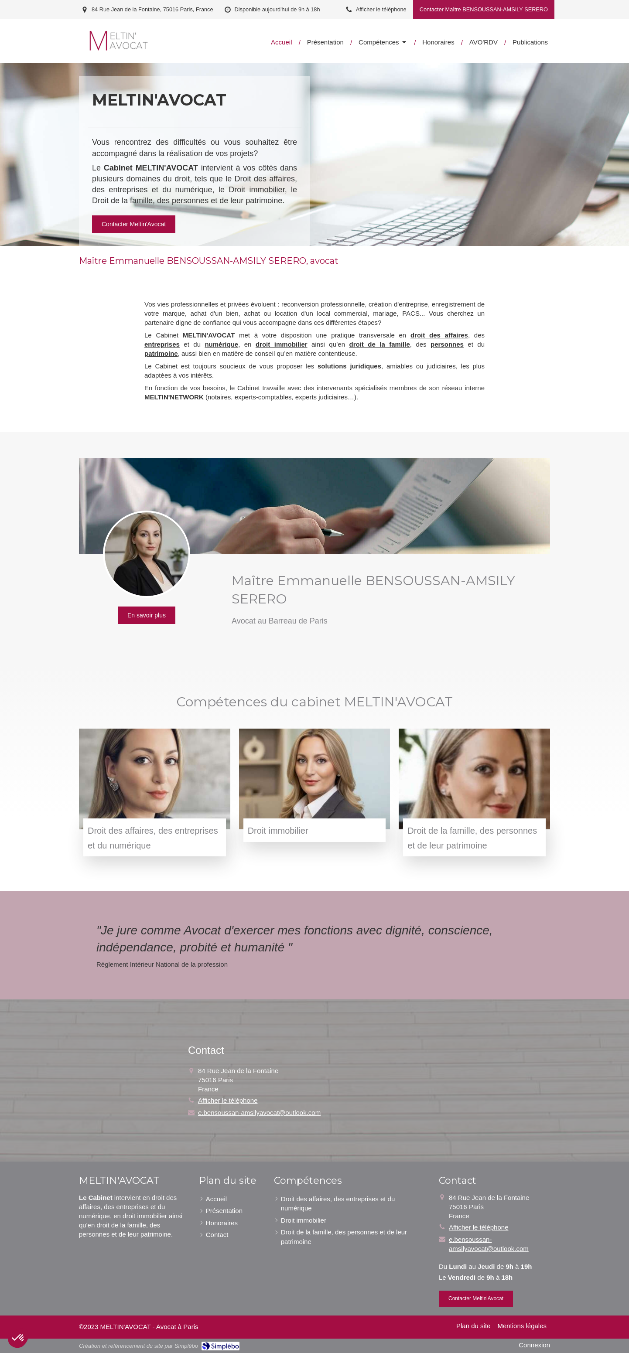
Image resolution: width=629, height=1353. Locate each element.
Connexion (534, 1345)
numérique (221, 344)
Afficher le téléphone (381, 9)
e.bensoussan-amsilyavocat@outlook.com (259, 1112)
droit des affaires (439, 335)
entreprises (162, 344)
